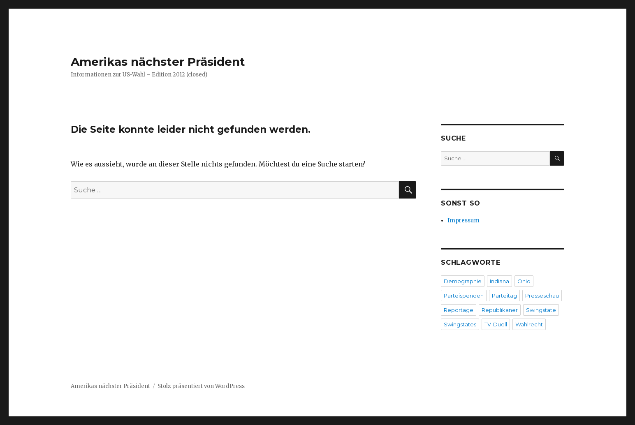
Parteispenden (464, 295)
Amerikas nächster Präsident (158, 62)
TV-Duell (495, 324)
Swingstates (460, 324)
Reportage (458, 310)
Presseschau (542, 295)
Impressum (463, 220)
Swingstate (541, 310)
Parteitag (504, 295)
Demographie (463, 281)
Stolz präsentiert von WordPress (201, 386)
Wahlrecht (529, 324)
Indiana (499, 281)
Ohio (524, 281)
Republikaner (500, 310)
